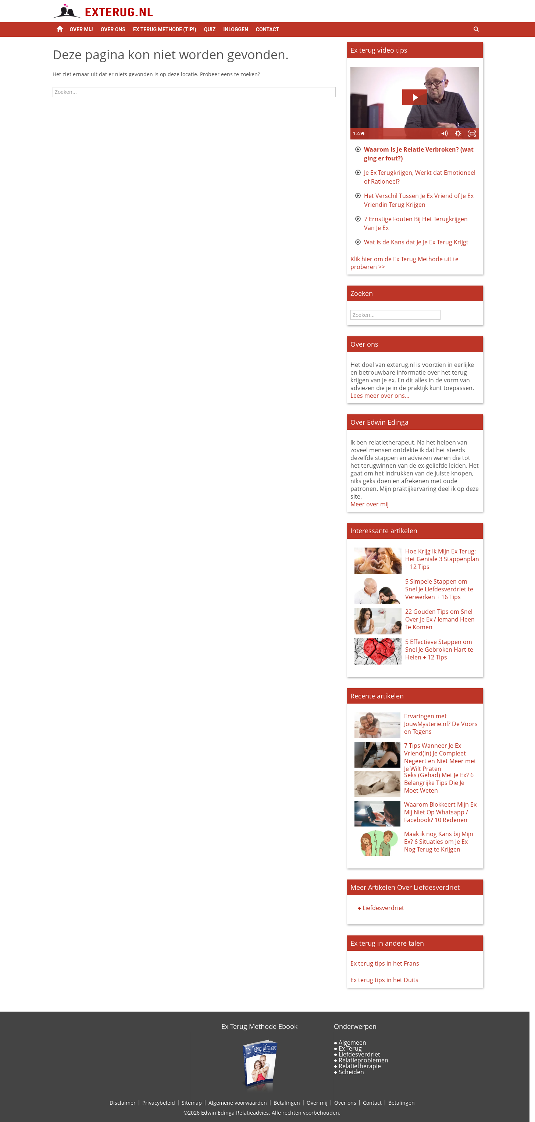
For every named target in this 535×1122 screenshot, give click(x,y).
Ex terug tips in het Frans (384, 963)
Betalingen (287, 1102)
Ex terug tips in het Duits (384, 980)
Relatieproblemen (363, 1060)
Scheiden (351, 1072)
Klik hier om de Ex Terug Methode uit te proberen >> (404, 263)
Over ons (113, 29)
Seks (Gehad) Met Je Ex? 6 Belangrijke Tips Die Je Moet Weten (439, 782)
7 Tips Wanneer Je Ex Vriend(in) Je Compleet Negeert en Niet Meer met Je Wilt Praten (440, 757)
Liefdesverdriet (383, 908)
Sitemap (192, 1102)
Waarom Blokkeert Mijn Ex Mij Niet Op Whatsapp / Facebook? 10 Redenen (440, 812)
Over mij (317, 1102)
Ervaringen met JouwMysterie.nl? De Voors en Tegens (441, 724)
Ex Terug (350, 1048)
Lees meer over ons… (380, 396)
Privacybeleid (158, 1102)
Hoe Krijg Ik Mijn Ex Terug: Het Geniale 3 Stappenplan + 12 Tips (442, 559)
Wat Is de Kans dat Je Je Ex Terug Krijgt (416, 242)
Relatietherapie (360, 1066)
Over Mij (81, 29)
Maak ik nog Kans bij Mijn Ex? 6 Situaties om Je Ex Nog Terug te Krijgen (438, 841)
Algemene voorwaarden (237, 1102)
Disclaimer (123, 1102)
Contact (267, 29)
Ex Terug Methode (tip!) (164, 29)
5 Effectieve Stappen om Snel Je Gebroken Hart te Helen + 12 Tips (439, 649)
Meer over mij (369, 504)
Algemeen (352, 1042)
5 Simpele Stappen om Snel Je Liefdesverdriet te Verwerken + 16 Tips (439, 589)
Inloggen (235, 29)
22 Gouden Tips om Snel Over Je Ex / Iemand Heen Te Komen (440, 619)
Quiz (209, 29)
